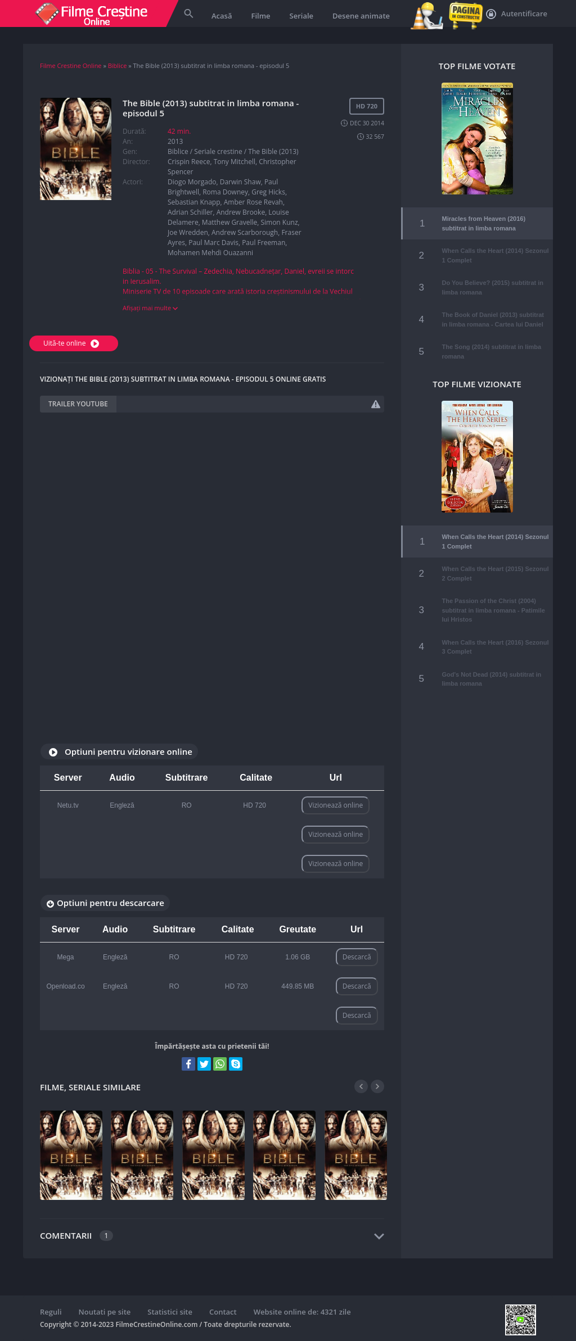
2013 (175, 141)
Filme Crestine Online (71, 65)
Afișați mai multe (150, 307)
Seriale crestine (218, 151)
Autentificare (516, 14)
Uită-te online (72, 343)
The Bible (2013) (273, 151)
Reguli (51, 1312)
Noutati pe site (105, 1312)
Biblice (117, 65)
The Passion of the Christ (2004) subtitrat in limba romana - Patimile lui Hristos (493, 602)
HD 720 (254, 805)
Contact (223, 1312)
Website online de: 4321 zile (302, 1312)
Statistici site (169, 1312)
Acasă (222, 16)
